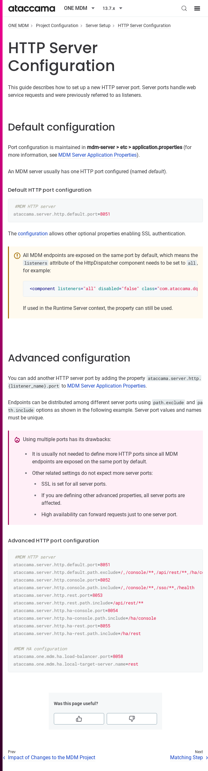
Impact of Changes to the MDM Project (51, 757)
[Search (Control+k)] (184, 8)
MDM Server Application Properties (97, 155)
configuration (33, 234)
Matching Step (186, 757)
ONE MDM (18, 25)
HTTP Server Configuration (144, 25)
